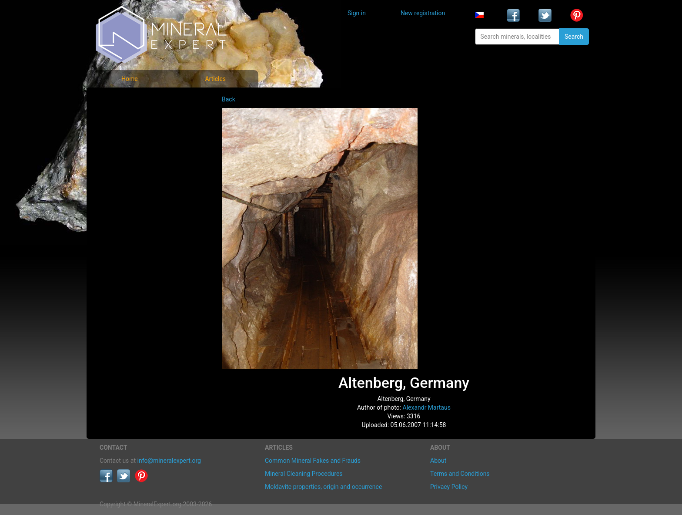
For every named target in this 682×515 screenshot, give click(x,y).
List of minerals (127, 119)
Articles (215, 78)
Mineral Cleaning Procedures (304, 473)
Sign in (357, 13)
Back (228, 99)
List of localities (127, 157)
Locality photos (127, 138)
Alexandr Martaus (427, 407)
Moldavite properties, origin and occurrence (323, 486)
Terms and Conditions (460, 473)
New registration (423, 13)
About (438, 460)
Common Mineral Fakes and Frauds (313, 460)
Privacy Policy (449, 486)
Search (574, 36)
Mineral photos (126, 100)
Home (129, 78)
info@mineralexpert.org (169, 460)
